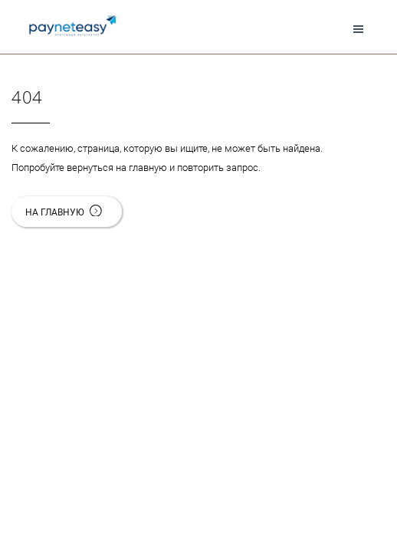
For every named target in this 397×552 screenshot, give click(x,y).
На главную (73, 212)
